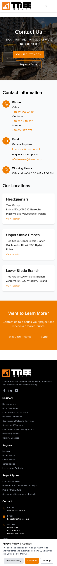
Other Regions (9, 464)
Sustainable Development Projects (19, 494)
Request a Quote (29, 64)
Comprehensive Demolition (15, 412)
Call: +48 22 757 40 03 (28, 54)
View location (13, 219)
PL (46, 6)
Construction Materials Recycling (18, 421)
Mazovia (6, 451)
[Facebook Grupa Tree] (4, 390)
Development (9, 404)
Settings (47, 560)
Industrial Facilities (11, 481)
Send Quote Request (20, 337)
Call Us (44, 338)
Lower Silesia (8, 459)
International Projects (12, 468)
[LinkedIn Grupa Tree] (10, 390)
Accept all (32, 560)
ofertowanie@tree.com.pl (27, 159)
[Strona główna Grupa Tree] (16, 373)
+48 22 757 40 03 (23, 112)
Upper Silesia (8, 455)
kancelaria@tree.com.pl (26, 149)
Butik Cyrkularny (10, 408)
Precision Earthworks (12, 416)
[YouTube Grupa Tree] (16, 390)
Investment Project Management (18, 429)
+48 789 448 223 (22, 121)
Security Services (10, 438)
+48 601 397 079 (22, 130)
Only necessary (13, 560)
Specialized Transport (12, 425)
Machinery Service (11, 433)
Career (5, 539)
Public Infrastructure (11, 490)
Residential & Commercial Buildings (19, 485)
